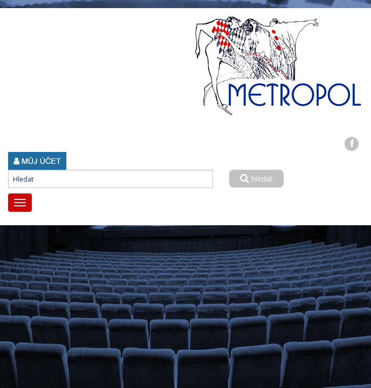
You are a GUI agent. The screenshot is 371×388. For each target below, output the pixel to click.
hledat (256, 179)
